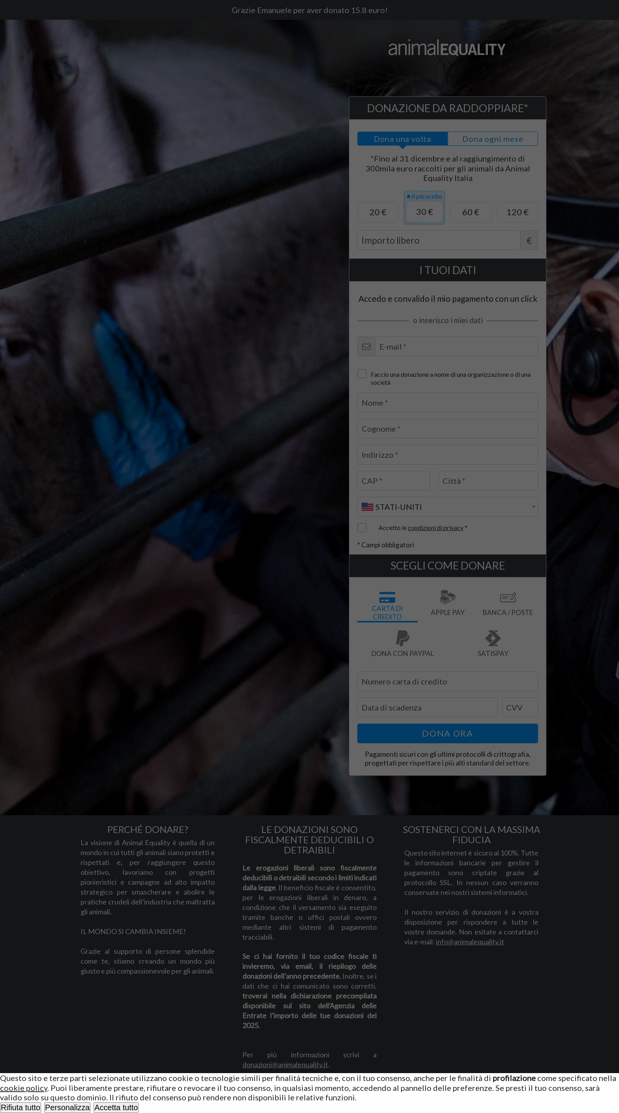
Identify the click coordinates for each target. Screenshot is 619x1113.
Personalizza (67, 1107)
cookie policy (23, 1087)
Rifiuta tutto (20, 1107)
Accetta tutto (116, 1107)
